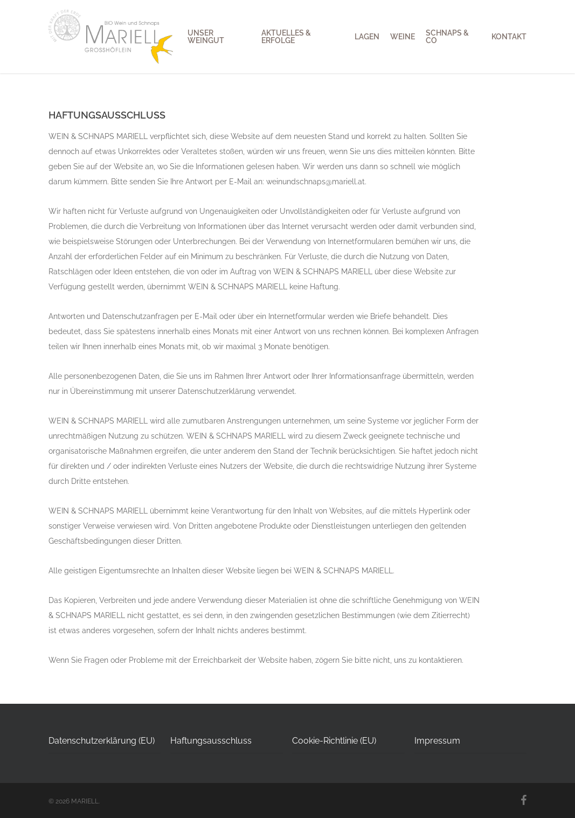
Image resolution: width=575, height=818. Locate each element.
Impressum (437, 741)
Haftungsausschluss (211, 741)
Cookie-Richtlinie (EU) (334, 741)
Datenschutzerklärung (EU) (102, 741)
